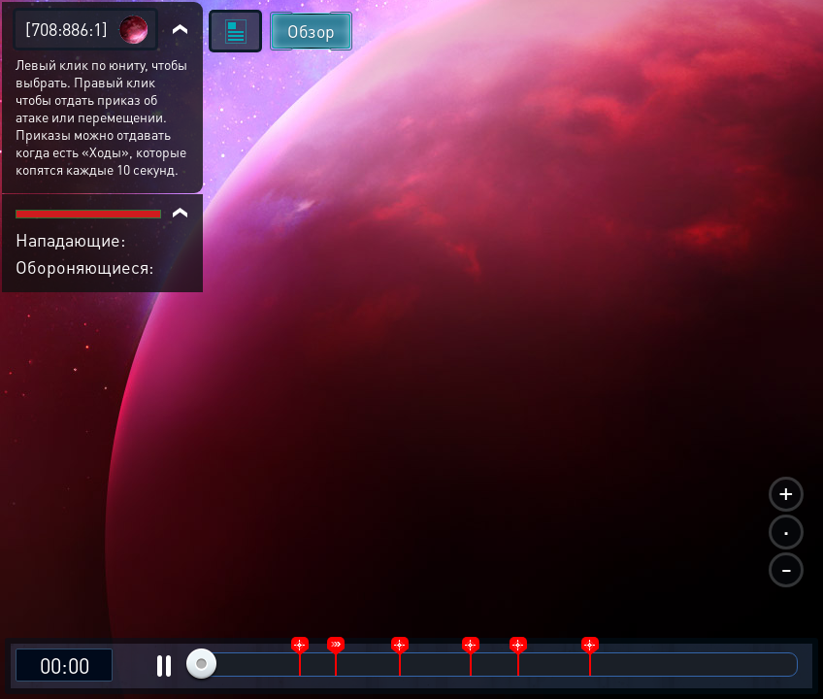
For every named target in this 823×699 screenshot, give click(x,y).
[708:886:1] (66, 28)
